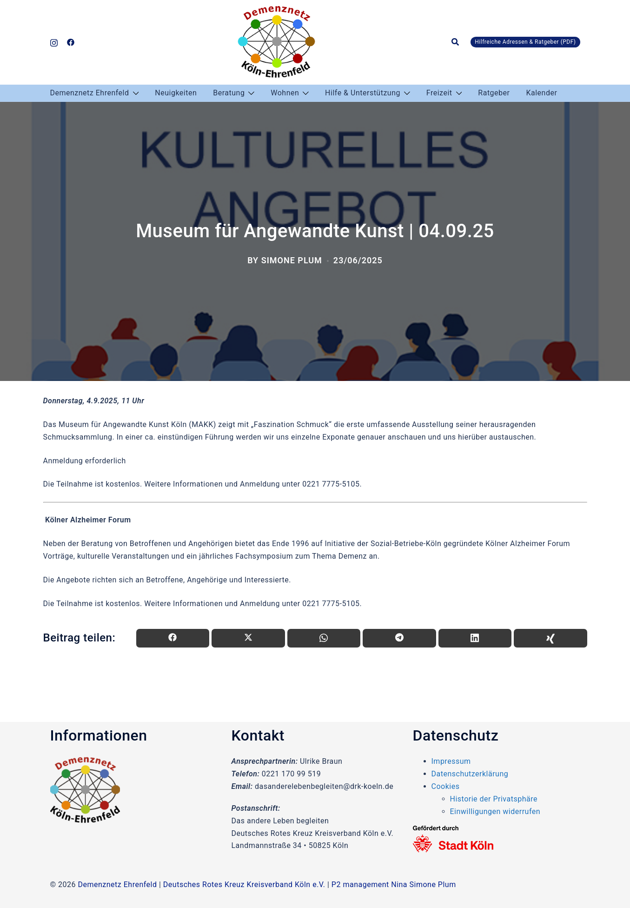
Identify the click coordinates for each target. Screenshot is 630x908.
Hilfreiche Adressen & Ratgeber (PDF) (525, 42)
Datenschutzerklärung (470, 773)
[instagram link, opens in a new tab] (54, 41)
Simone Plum (291, 260)
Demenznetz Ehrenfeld (89, 92)
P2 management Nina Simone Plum (394, 884)
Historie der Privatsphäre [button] (493, 798)
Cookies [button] (445, 786)
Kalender (541, 92)
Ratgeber (494, 92)
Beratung (229, 92)
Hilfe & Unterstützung (362, 92)
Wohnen (285, 92)
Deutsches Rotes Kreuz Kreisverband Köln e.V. (244, 884)
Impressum (451, 761)
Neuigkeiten (176, 92)
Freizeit (439, 92)
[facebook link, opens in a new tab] (70, 41)
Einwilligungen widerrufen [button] (495, 811)
